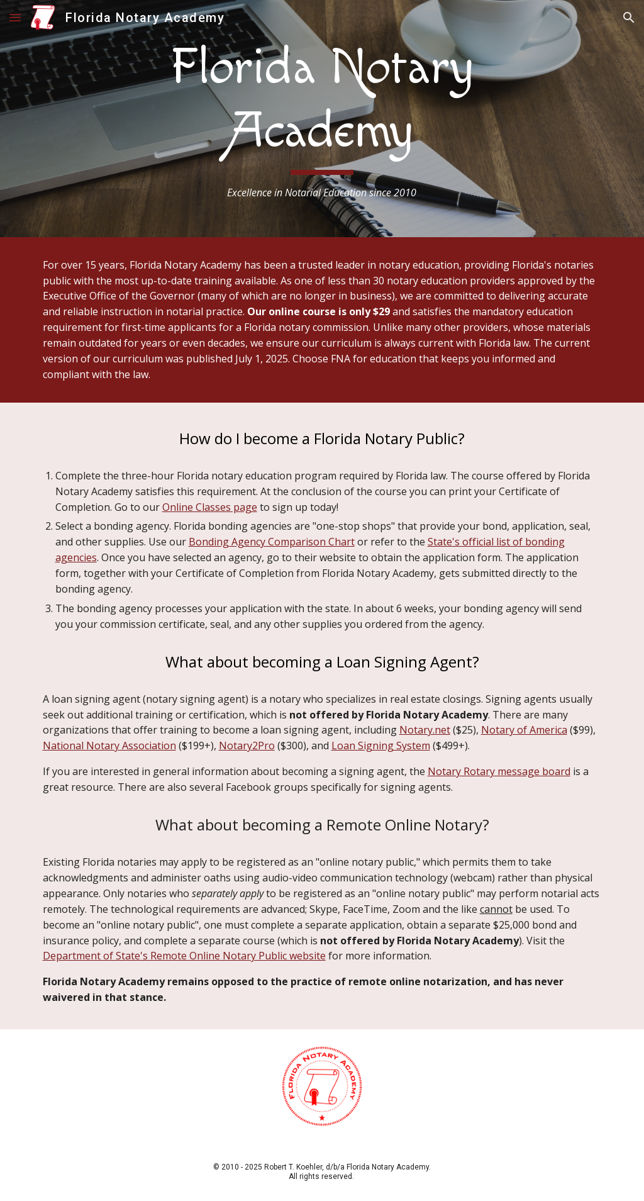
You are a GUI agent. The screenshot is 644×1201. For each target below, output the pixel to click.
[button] (15, 17)
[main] (322, 118)
